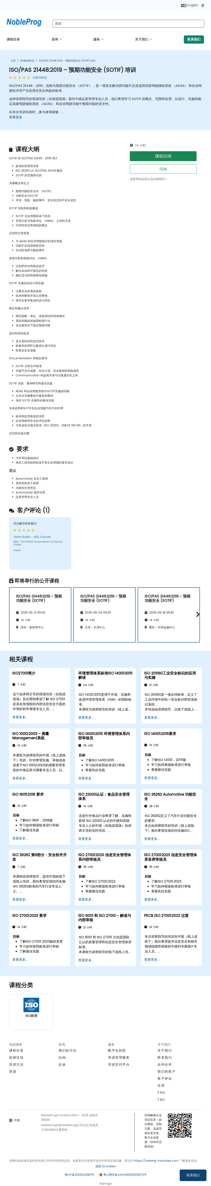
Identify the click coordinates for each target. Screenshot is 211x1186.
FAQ (161, 1092)
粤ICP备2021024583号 (79, 1175)
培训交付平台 (119, 1064)
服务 (97, 39)
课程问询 (163, 156)
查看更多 (15, 117)
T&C (161, 1099)
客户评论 (164, 1078)
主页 (13, 60)
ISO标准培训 (27, 60)
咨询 (55, 39)
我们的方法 (68, 1050)
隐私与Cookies (106, 1166)
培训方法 (16, 1064)
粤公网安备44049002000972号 (125, 1175)
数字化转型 (117, 1050)
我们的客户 (166, 1071)
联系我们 (193, 1175)
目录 (62, 1064)
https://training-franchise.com (156, 1161)
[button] (196, 614)
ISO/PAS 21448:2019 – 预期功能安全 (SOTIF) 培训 (67, 60)
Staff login (105, 1183)
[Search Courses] (128, 24)
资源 (12, 1071)
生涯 (161, 1085)
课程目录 (13, 39)
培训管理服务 (119, 1057)
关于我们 (142, 39)
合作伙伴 (164, 1064)
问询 (163, 169)
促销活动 (16, 1057)
